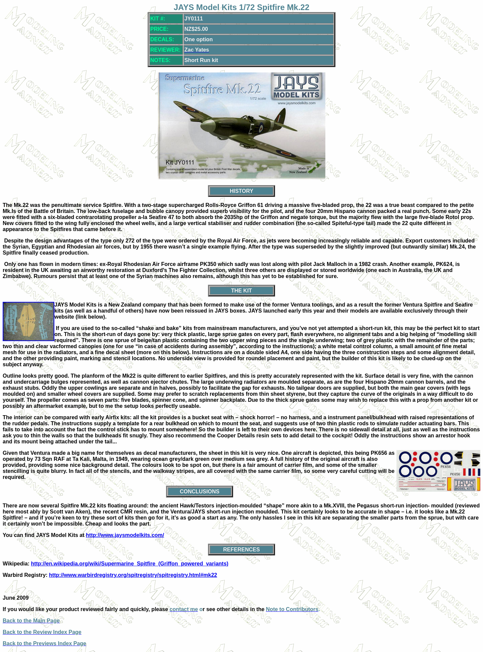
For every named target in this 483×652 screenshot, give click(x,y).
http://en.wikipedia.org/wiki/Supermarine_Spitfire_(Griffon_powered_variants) (129, 563)
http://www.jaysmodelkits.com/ (125, 535)
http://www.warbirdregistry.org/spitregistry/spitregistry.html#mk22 (133, 575)
